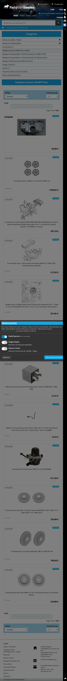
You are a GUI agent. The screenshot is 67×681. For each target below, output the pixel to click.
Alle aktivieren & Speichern (55, 357)
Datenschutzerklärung (8, 331)
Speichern (6, 357)
